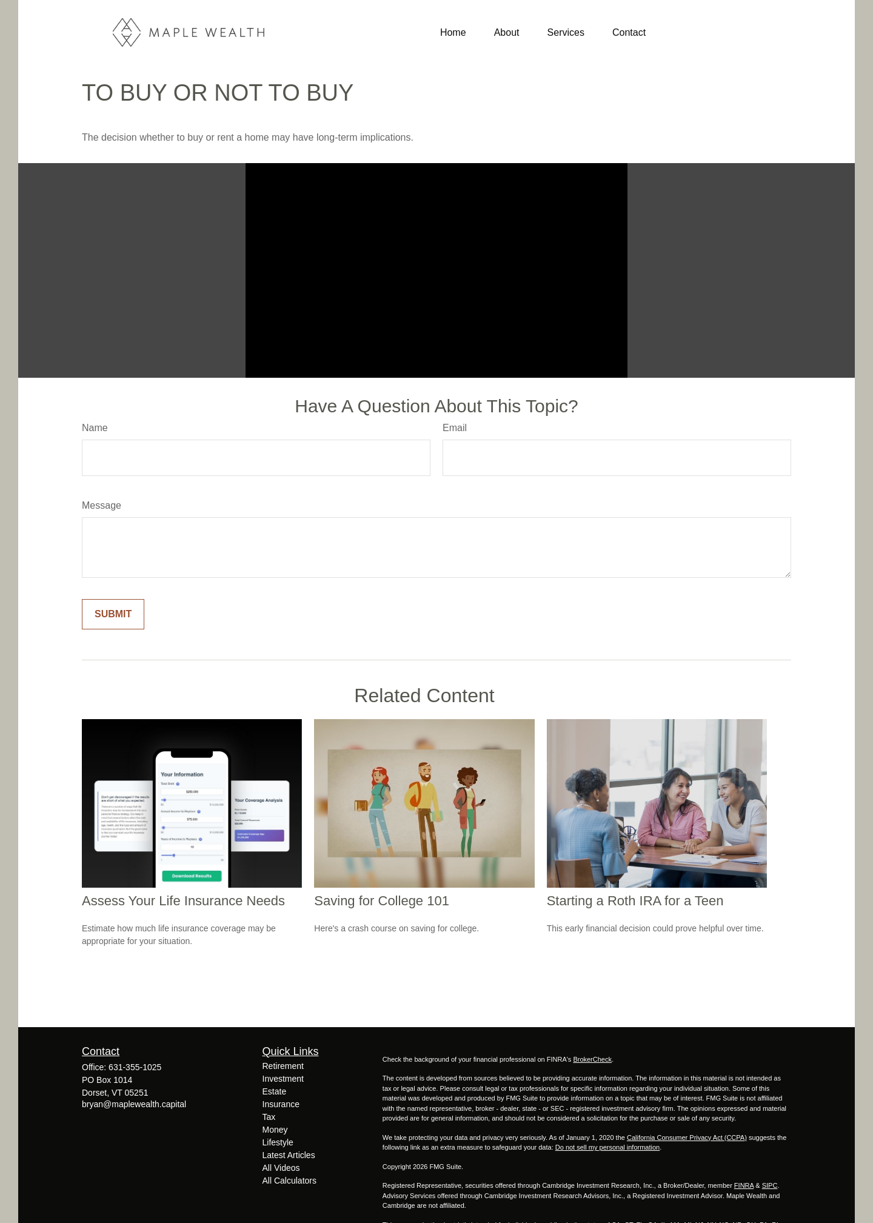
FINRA (744, 1185)
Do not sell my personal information (607, 1147)
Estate (275, 1091)
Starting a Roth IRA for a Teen (635, 900)
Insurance (281, 1104)
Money (275, 1129)
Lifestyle (278, 1142)
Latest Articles (289, 1155)
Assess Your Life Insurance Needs (183, 900)
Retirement (283, 1066)
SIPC (770, 1185)
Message (101, 505)
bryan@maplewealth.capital (134, 1104)
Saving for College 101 (381, 900)
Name (95, 428)
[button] (453, 32)
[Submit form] (113, 614)
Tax (269, 1117)
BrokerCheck (592, 1059)
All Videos (281, 1168)
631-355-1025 (135, 1067)
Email (455, 428)
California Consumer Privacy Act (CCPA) (687, 1137)
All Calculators (289, 1180)
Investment (283, 1079)
